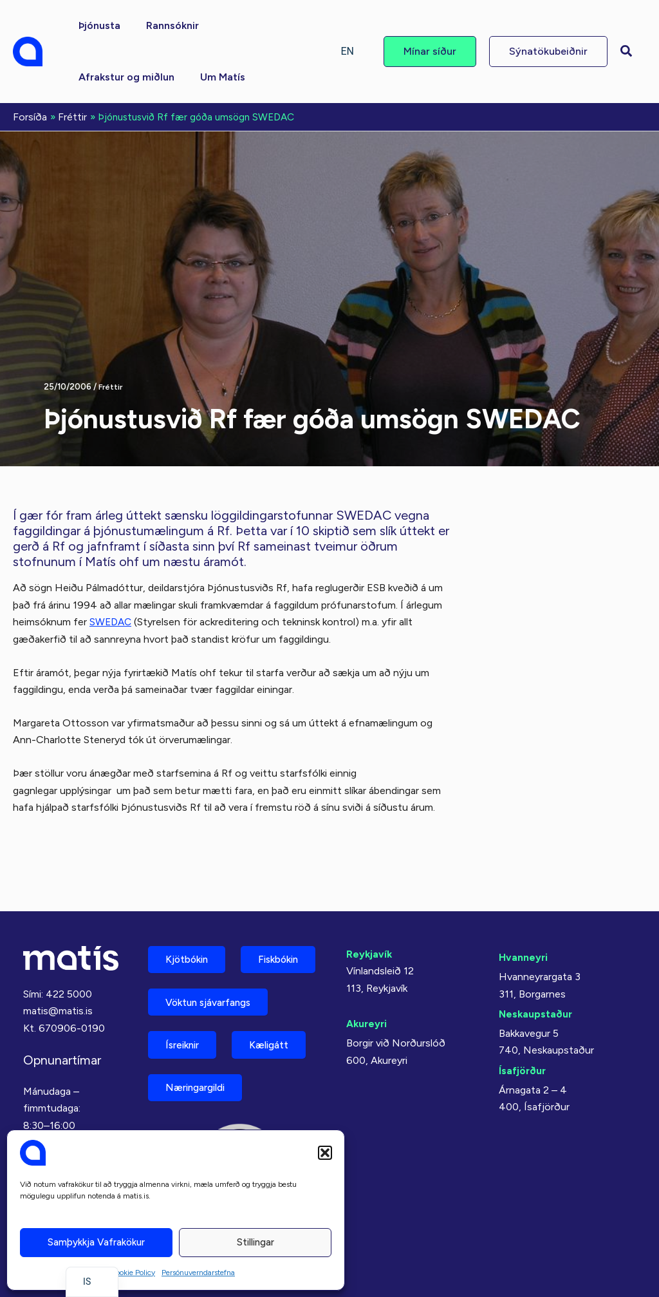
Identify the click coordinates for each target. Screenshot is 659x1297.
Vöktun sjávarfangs (214, 996)
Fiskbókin (189, 951)
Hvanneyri (523, 902)
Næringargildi (200, 1086)
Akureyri (367, 969)
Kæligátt (280, 1041)
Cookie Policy (132, 1272)
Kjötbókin (190, 906)
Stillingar (255, 1242)
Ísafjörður (523, 1016)
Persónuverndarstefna (198, 1272)
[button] (325, 1152)
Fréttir (111, 385)
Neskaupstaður (536, 959)
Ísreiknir (186, 1041)
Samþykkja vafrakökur (96, 1242)
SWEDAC (111, 620)
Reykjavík (369, 899)
